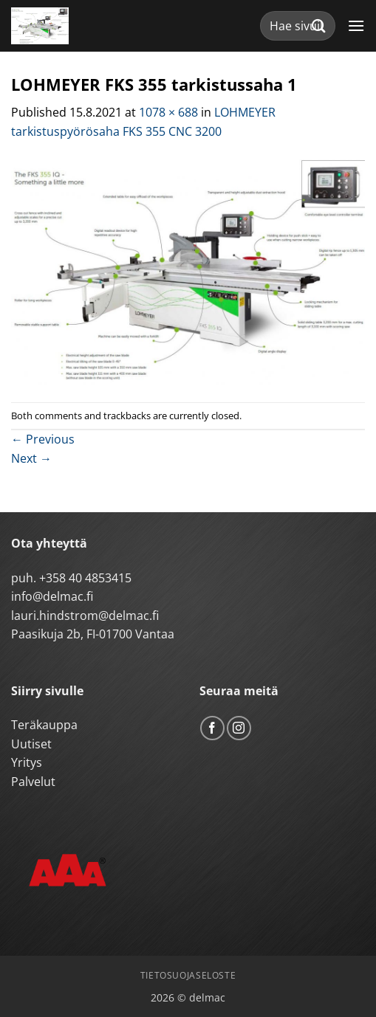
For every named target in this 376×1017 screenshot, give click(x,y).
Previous (43, 439)
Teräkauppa (44, 725)
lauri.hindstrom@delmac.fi (85, 615)
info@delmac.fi (52, 596)
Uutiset (31, 744)
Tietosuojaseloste (188, 975)
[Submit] (319, 25)
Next (31, 458)
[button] (356, 25)
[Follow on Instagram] (239, 728)
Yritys (26, 762)
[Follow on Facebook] (212, 728)
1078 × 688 (168, 112)
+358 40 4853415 (85, 578)
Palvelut (33, 781)
